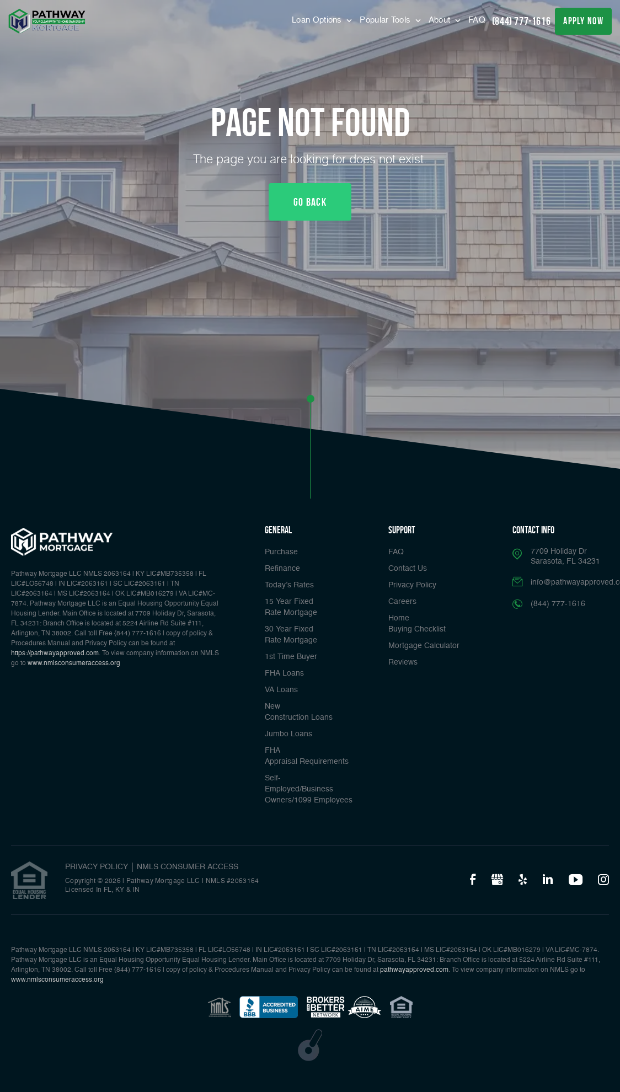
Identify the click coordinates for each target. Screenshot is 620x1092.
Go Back (310, 202)
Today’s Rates (289, 585)
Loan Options (318, 20)
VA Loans (281, 690)
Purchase (281, 552)
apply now (583, 20)
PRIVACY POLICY (96, 867)
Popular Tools (386, 20)
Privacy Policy (412, 585)
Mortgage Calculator (423, 646)
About (441, 20)
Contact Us (407, 568)
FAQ (476, 20)
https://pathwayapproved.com (55, 653)
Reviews (403, 662)
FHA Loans (284, 673)
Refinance (282, 568)
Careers (402, 602)
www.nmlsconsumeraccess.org (74, 663)
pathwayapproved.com (414, 970)
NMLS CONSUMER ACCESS (187, 867)
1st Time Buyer (291, 657)
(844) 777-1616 (521, 21)
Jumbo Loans (288, 734)
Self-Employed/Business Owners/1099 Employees (308, 789)
